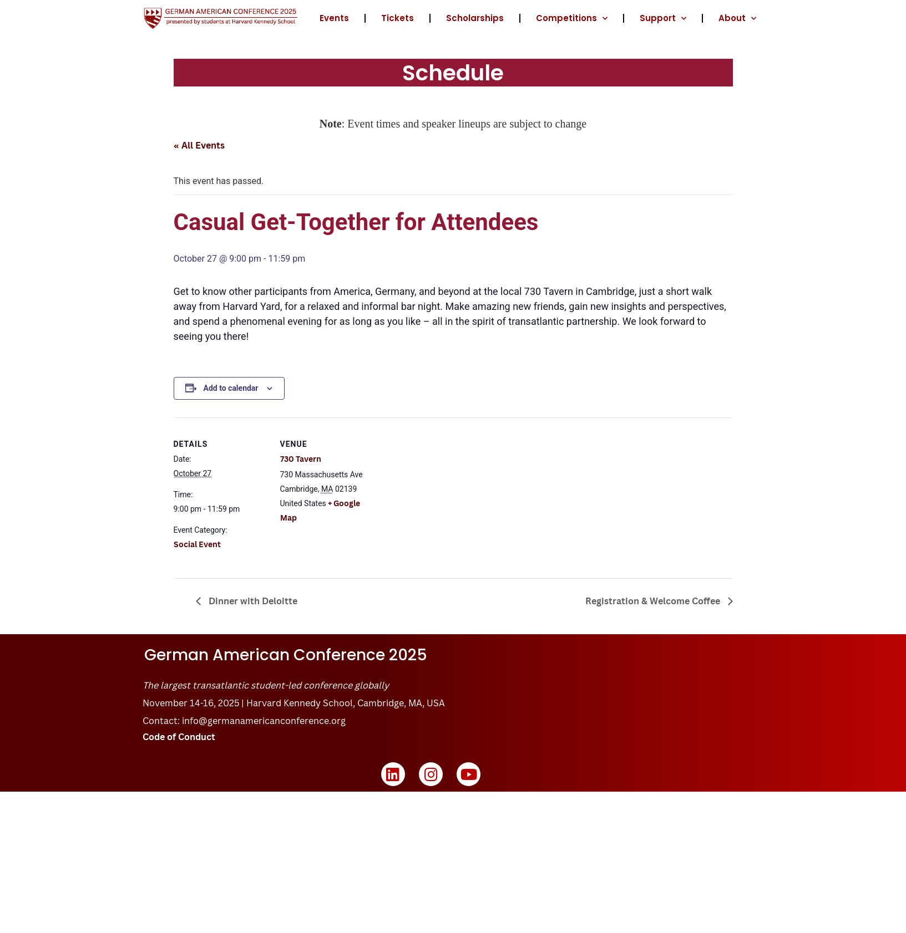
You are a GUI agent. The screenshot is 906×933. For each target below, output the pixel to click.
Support (663, 18)
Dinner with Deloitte (251, 601)
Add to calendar (231, 388)
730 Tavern (300, 458)
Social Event (197, 544)
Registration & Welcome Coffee (653, 601)
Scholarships (475, 18)
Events (334, 18)
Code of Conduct (179, 737)
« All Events (199, 145)
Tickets (397, 18)
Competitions (572, 18)
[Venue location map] (445, 494)
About (737, 18)
